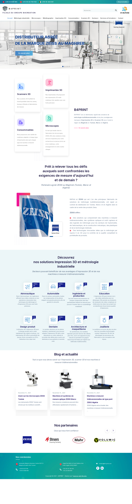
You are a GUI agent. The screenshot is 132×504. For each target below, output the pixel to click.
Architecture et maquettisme (79, 327)
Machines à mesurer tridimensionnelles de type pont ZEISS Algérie (99, 399)
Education (104, 293)
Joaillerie (104, 326)
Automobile (53, 293)
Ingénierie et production (78, 294)
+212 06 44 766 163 (30, 2)
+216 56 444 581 (48, 2)
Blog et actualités (122, 2)
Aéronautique (28, 293)
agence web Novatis (80, 476)
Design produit (27, 326)
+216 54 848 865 (11, 2)
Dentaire (53, 326)
